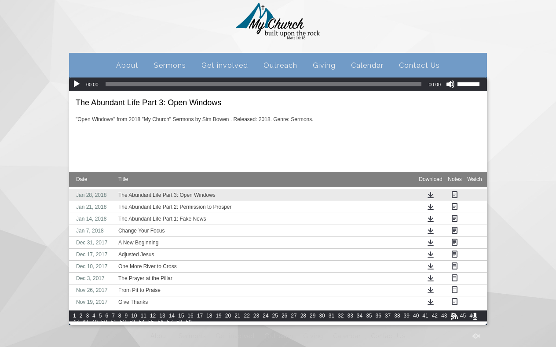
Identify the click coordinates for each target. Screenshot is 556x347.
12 (153, 316)
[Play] (76, 84)
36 (378, 316)
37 (388, 316)
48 (85, 322)
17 (200, 316)
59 (188, 322)
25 (275, 316)
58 (179, 322)
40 (416, 316)
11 (143, 316)
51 (113, 322)
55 (151, 322)
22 (247, 316)
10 (134, 316)
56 (160, 322)
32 (341, 316)
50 (104, 322)
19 (218, 316)
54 (142, 322)
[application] (278, 84)
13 (162, 316)
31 (331, 316)
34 (359, 316)
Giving (324, 65)
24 (265, 316)
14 (172, 316)
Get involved (224, 65)
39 (407, 316)
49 (95, 322)
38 (397, 316)
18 (209, 316)
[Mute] (450, 84)
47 (76, 322)
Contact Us (419, 65)
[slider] (264, 84)
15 (181, 316)
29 (312, 316)
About (127, 65)
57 (170, 322)
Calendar (367, 65)
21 (237, 316)
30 (322, 316)
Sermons (170, 65)
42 (435, 316)
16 (190, 316)
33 (350, 316)
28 (303, 316)
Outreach (280, 65)
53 (132, 322)
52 (123, 322)
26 (284, 316)
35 (369, 316)
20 (228, 316)
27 (293, 316)
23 (256, 316)
